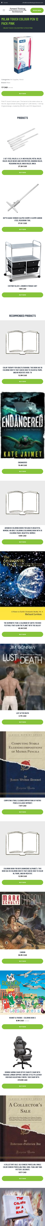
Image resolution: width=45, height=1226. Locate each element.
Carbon (22, 952)
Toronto (5, 2)
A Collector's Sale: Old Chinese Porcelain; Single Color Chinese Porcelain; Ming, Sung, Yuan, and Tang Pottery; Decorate (22, 1167)
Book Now (37, 10)
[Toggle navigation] (3, 10)
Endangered (22, 462)
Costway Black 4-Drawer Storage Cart (22, 286)
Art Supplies (14, 80)
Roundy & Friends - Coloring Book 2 (22, 1018)
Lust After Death (22, 713)
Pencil (21, 80)
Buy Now (22, 93)
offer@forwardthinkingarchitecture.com (32, 2)
